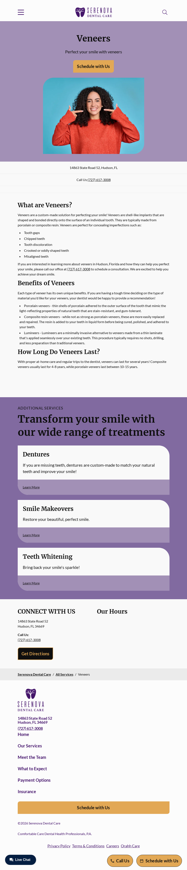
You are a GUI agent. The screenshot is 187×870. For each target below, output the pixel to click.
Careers (112, 846)
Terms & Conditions (88, 846)
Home (23, 734)
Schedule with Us (93, 66)
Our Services (30, 745)
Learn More (31, 487)
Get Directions (36, 653)
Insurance (27, 791)
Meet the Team (32, 757)
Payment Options (34, 780)
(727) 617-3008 (99, 180)
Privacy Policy (58, 846)
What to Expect (32, 768)
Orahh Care (130, 846)
